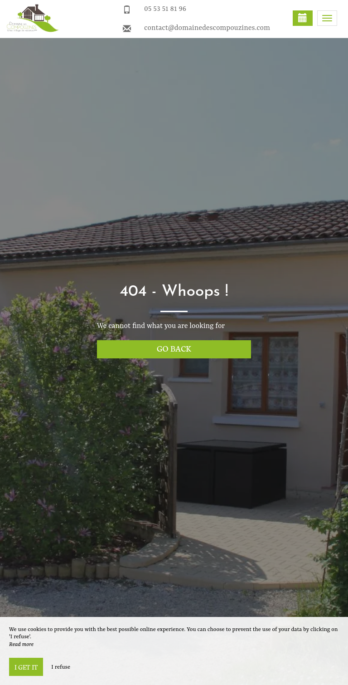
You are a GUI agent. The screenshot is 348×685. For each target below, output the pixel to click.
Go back (174, 348)
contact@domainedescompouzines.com (207, 28)
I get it (26, 666)
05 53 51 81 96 (165, 9)
